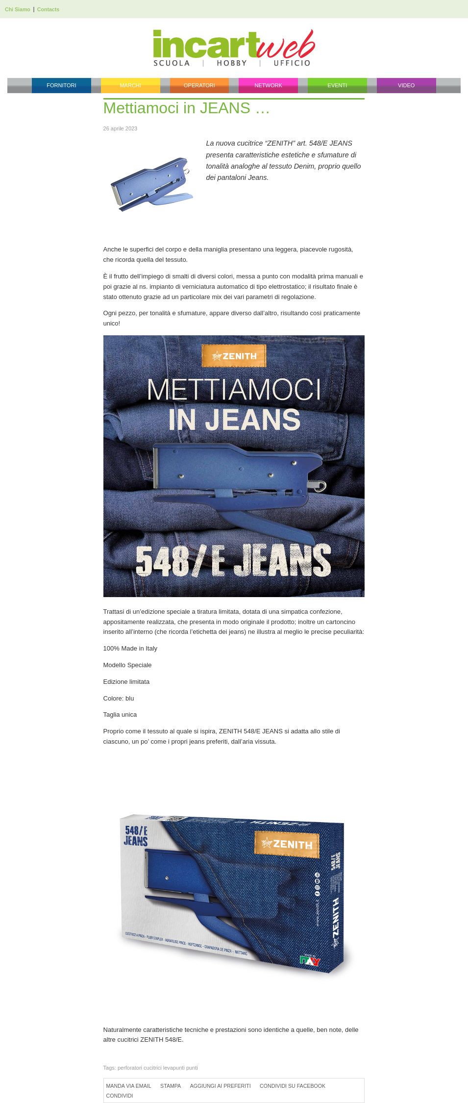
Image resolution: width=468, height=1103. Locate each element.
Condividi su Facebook (292, 1086)
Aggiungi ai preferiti (220, 1086)
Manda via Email (128, 1086)
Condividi (119, 1096)
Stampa (170, 1086)
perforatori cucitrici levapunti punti (158, 1068)
